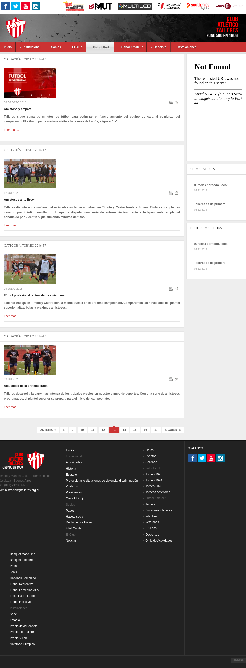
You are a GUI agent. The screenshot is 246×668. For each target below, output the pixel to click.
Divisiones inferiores (158, 510)
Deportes (152, 534)
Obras (149, 450)
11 (92, 430)
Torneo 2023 (153, 486)
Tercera (150, 504)
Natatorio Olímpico (22, 644)
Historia (71, 468)
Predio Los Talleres (22, 632)
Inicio (70, 450)
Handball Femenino (23, 578)
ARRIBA (238, 660)
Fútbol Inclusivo (20, 602)
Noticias (71, 540)
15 (134, 430)
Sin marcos (216, 107)
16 (145, 430)
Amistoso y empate (17, 109)
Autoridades (74, 462)
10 (82, 430)
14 (124, 430)
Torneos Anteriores (157, 492)
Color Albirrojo (75, 498)
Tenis (13, 572)
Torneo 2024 (153, 480)
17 (156, 430)
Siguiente (173, 430)
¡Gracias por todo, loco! (211, 185)
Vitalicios (72, 486)
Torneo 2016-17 (34, 59)
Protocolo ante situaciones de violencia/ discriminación (102, 480)
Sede (13, 614)
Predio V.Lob (18, 638)
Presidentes (74, 492)
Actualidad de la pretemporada (25, 386)
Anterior (48, 430)
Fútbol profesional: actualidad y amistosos (34, 295)
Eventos (150, 456)
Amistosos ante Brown (20, 199)
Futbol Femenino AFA (24, 590)
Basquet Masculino (22, 554)
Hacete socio (74, 516)
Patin (13, 566)
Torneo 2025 (153, 474)
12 (103, 430)
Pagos (70, 510)
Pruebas (151, 528)
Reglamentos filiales (79, 522)
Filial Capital (74, 528)
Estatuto (71, 474)
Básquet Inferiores (22, 560)
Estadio (15, 620)
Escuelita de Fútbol (22, 596)
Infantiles (151, 516)
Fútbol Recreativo (21, 584)
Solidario (151, 462)
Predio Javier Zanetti (23, 626)
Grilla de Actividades (158, 540)
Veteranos (152, 522)
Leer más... (11, 130)
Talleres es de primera (209, 204)
